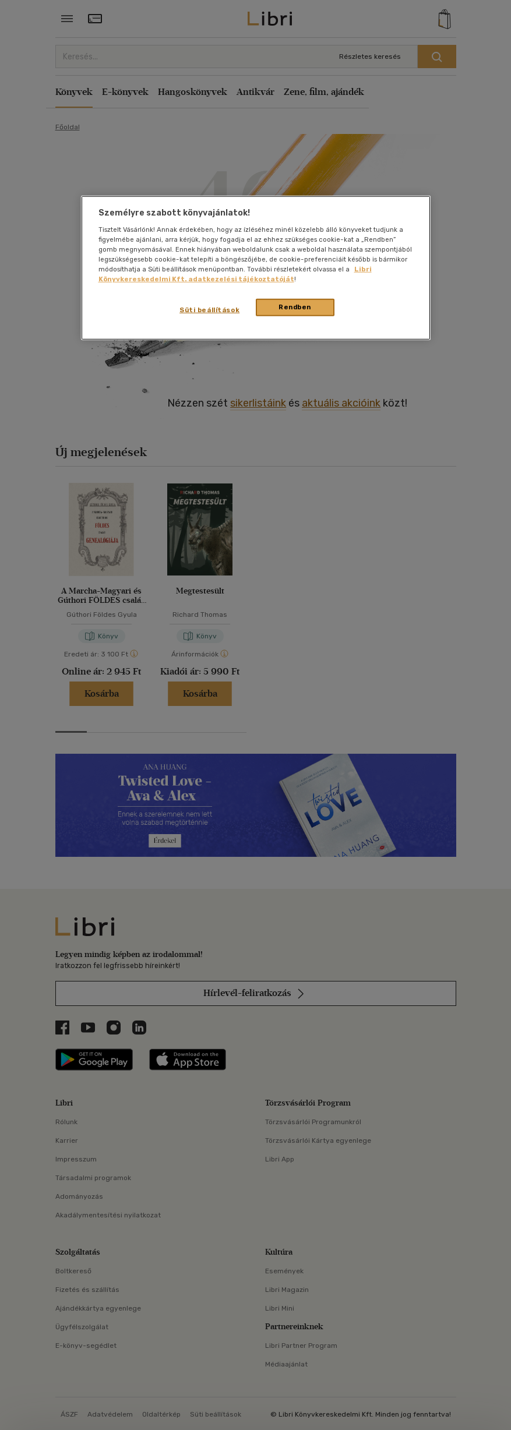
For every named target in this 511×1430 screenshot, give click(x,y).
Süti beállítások (209, 310)
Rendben (295, 307)
